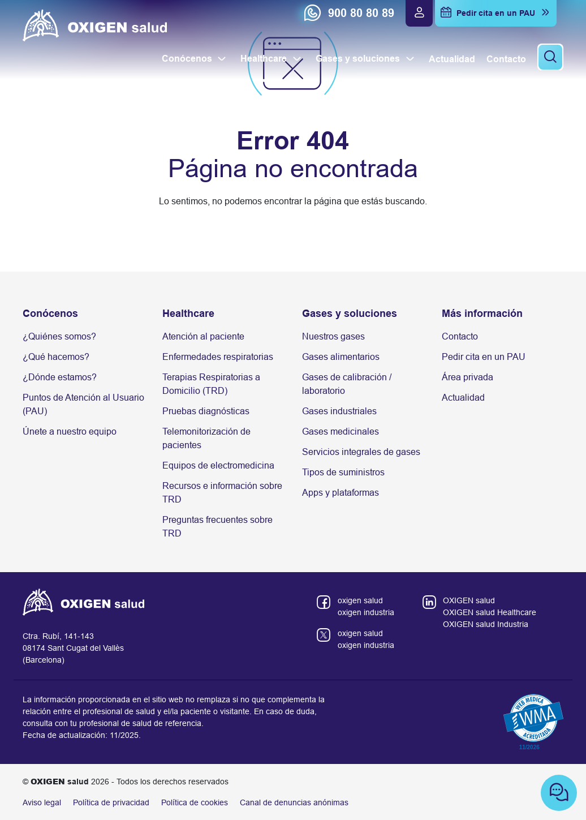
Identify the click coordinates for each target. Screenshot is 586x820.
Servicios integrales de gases (361, 452)
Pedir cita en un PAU (483, 357)
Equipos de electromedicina (218, 465)
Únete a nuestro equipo (70, 431)
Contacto (460, 336)
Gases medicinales (340, 431)
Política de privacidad (111, 802)
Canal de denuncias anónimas (294, 802)
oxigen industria (366, 612)
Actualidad (463, 397)
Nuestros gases (333, 336)
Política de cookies (194, 802)
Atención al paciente (203, 336)
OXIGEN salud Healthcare (489, 612)
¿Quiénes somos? (59, 336)
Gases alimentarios (341, 357)
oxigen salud (360, 600)
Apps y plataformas (340, 492)
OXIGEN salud (469, 600)
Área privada (467, 377)
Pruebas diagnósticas (205, 411)
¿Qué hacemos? (56, 357)
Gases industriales (339, 411)
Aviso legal (42, 802)
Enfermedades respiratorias (217, 357)
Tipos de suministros (343, 472)
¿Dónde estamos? (60, 377)
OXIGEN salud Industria (485, 624)
